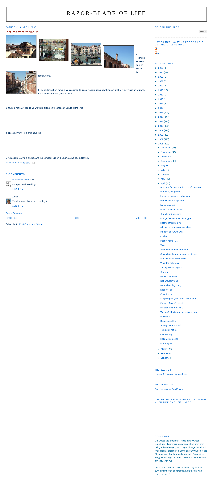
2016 (161, 99)
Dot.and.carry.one (169, 281)
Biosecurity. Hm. (168, 321)
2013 (161, 112)
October (165, 156)
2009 (161, 130)
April (163, 183)
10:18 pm (18, 189)
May (163, 178)
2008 (161, 134)
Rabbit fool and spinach (172, 200)
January (165, 358)
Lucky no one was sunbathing (175, 196)
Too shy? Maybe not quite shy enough (179, 312)
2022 (161, 76)
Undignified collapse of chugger (175, 218)
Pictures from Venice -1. (172, 307)
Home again (166, 343)
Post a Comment (14, 213)
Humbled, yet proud (170, 191)
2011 (161, 121)
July (163, 170)
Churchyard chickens (170, 214)
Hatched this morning (170, 223)
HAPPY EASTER (168, 276)
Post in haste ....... (169, 240)
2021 (161, 81)
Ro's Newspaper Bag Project (169, 389)
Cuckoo (164, 236)
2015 (161, 103)
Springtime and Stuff (170, 325)
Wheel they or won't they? (173, 258)
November (166, 152)
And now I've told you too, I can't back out (180, 187)
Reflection (165, 316)
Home (76, 218)
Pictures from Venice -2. (172, 303)
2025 (161, 72)
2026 (161, 68)
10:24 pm (18, 206)
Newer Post (11, 218)
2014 (161, 108)
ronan (158, 53)
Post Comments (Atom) (31, 224)
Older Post (141, 218)
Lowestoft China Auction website (171, 374)
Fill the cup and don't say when (175, 227)
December (166, 147)
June (163, 174)
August (164, 165)
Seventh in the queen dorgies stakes (178, 254)
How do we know (20, 179)
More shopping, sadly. (171, 285)
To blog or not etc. (169, 330)
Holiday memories (169, 339)
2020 (161, 85)
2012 (161, 117)
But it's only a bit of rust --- (173, 209)
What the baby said (169, 263)
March (164, 349)
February (166, 353)
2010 (161, 126)
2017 (161, 94)
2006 (161, 143)
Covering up (166, 294)
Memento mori (167, 205)
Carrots (164, 272)
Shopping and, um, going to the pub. (178, 298)
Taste (163, 245)
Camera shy (166, 334)
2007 (161, 139)
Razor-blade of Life (106, 13)
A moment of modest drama (174, 249)
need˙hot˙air (166, 289)
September (166, 161)
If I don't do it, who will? (171, 231)
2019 (161, 90)
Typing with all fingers (171, 267)
